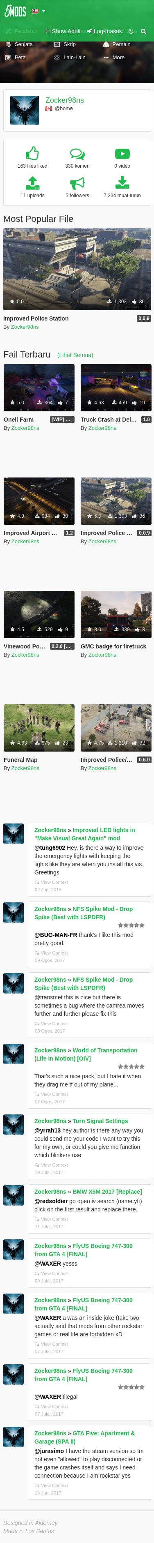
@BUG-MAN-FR (55, 935)
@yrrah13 (47, 1130)
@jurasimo (49, 1451)
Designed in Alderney (30, 1523)
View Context (51, 882)
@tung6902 (49, 847)
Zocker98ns (64, 100)
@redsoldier (51, 1201)
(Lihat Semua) (75, 355)
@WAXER (47, 1263)
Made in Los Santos (28, 1531)
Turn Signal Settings (100, 1121)
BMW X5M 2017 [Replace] (107, 1191)
